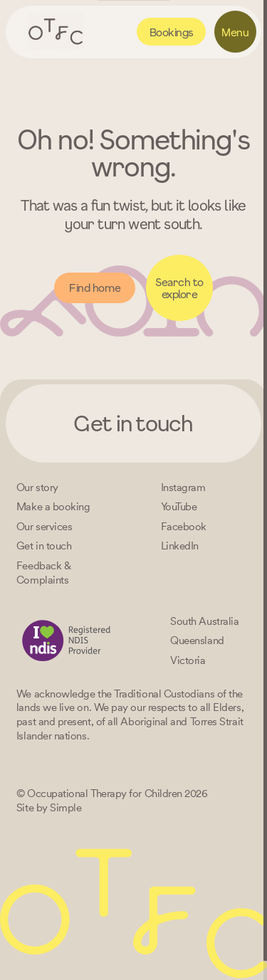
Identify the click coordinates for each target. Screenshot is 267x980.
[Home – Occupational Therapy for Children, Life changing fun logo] (55, 32)
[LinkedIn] (180, 545)
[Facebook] (183, 526)
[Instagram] (183, 487)
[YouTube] (179, 506)
